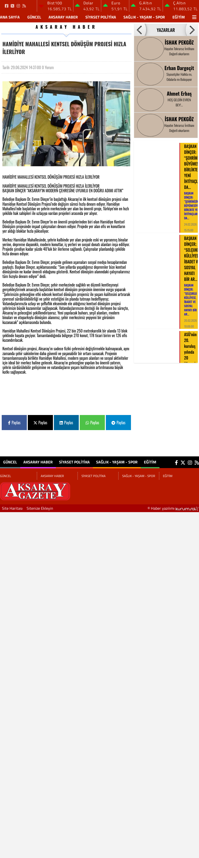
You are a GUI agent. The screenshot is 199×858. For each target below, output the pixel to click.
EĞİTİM (178, 17)
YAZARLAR (166, 30)
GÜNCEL (34, 17)
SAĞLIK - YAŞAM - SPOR (144, 17)
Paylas (14, 422)
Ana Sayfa (10, 17)
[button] (140, 30)
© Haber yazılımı (173, 508)
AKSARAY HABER (63, 17)
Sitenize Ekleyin (40, 508)
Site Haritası (12, 508)
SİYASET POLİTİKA (100, 17)
